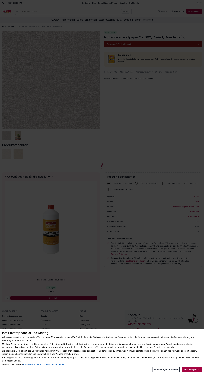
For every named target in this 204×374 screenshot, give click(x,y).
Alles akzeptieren (191, 369)
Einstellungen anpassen (166, 369)
